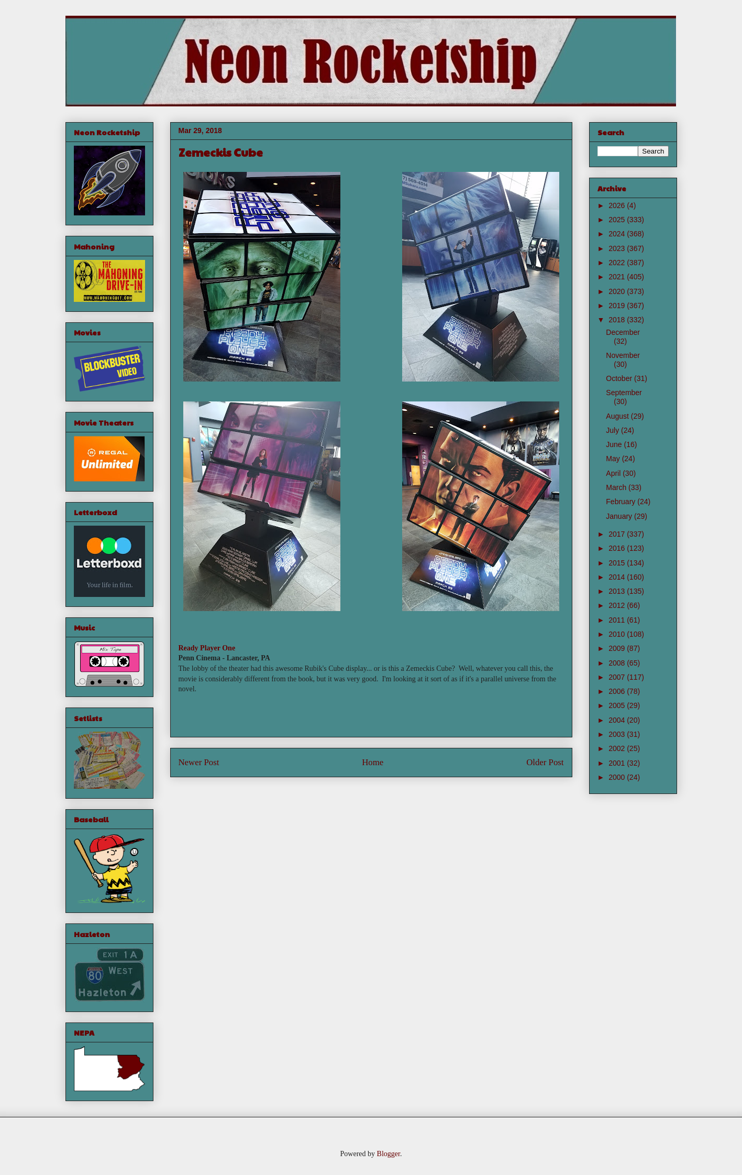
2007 (617, 677)
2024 (617, 234)
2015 (617, 563)
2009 (617, 648)
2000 (617, 777)
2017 (617, 534)
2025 (617, 219)
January (620, 516)
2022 (617, 262)
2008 (617, 663)
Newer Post (199, 762)
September (623, 392)
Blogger (388, 1154)
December (623, 332)
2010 (617, 634)
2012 (617, 605)
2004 (617, 720)
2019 (617, 305)
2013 (617, 591)
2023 (617, 248)
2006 (617, 691)
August (618, 416)
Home (372, 762)
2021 (617, 277)
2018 (617, 319)
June (615, 444)
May (614, 458)
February (621, 501)
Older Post (544, 762)
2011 (617, 620)
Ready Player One (207, 648)
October (620, 378)
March (617, 487)
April (614, 473)
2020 (617, 291)
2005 (617, 705)
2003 (617, 734)
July (613, 430)
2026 (617, 205)
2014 (617, 577)
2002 (617, 748)
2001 (617, 763)
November (623, 355)
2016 (617, 548)
